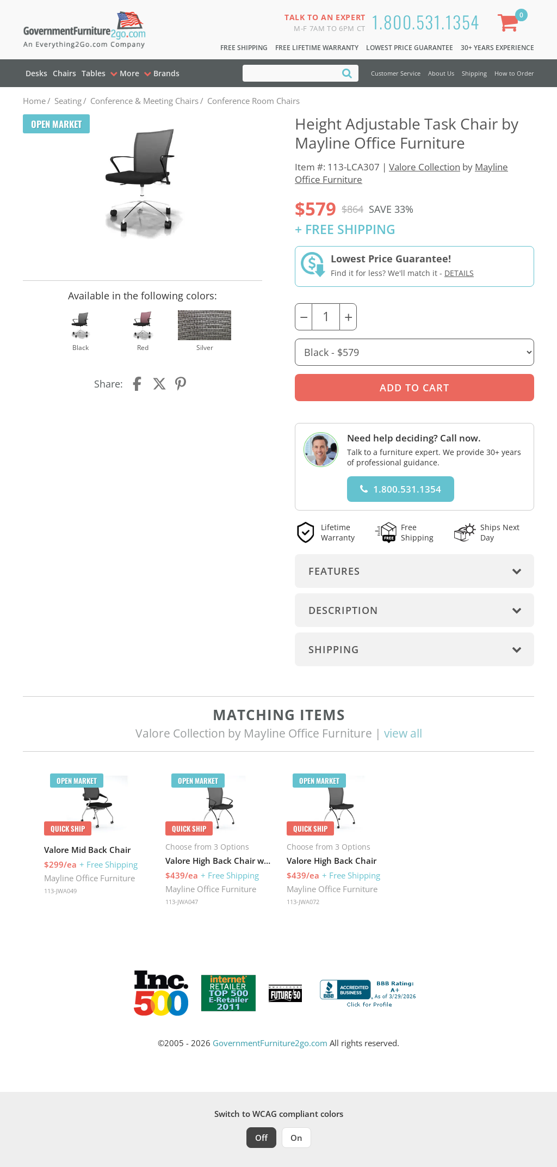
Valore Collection (424, 167)
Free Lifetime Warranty (316, 47)
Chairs (64, 73)
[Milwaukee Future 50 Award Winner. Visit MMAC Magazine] (285, 993)
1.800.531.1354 (426, 21)
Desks (36, 73)
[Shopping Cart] (510, 25)
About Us (441, 73)
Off (261, 1137)
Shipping (474, 73)
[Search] (347, 72)
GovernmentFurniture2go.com (270, 1042)
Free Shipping (244, 47)
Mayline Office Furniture (89, 878)
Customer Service (395, 73)
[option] (97, 836)
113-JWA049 (60, 891)
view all (403, 733)
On (296, 1137)
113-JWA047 (181, 902)
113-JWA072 (303, 902)
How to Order (514, 73)
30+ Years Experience (497, 47)
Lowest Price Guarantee (409, 47)
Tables (94, 73)
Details (459, 273)
